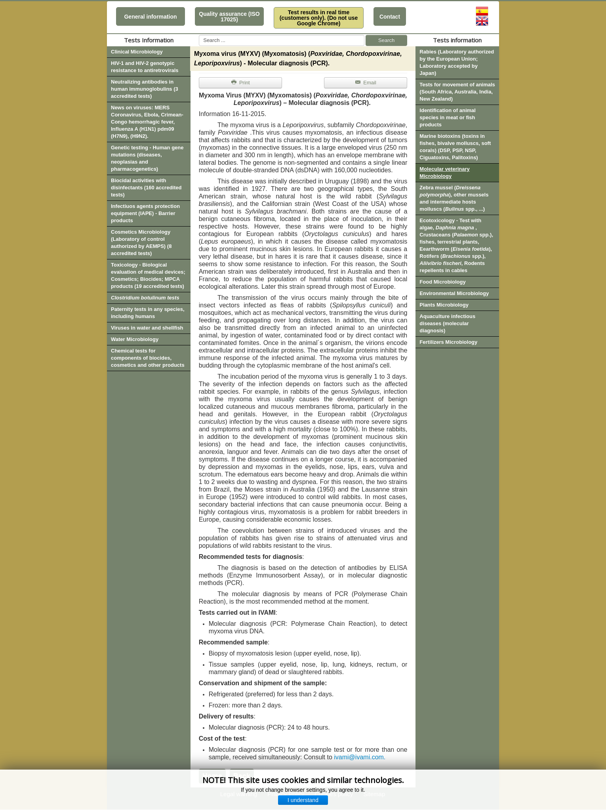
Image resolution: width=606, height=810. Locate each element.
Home (212, 776)
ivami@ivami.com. (359, 757)
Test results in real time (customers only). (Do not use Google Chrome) (319, 18)
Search (386, 40)
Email (365, 83)
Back (241, 776)
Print (240, 83)
